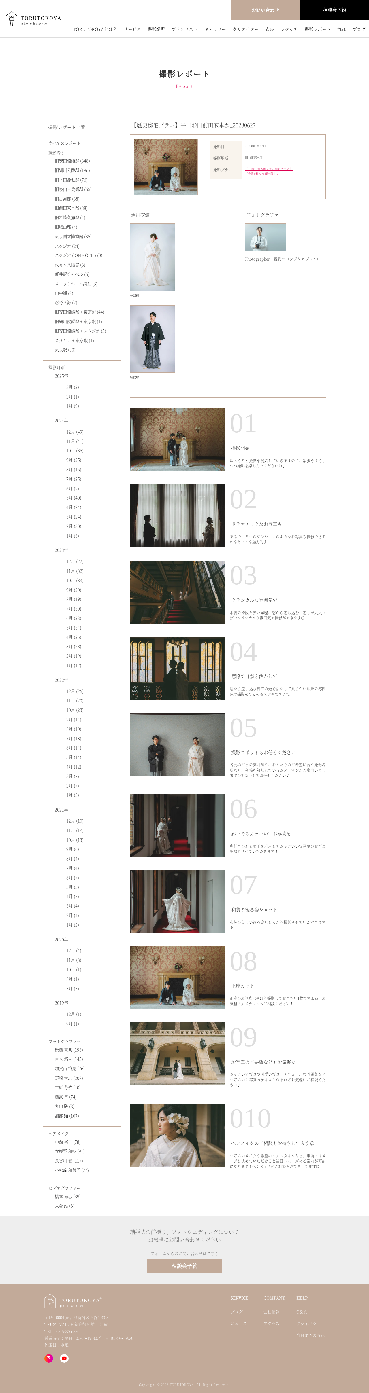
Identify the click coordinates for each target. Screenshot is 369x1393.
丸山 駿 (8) (64, 1106)
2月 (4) (72, 915)
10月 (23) (75, 710)
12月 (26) (75, 691)
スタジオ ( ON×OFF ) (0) (78, 255)
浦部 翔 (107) (67, 1115)
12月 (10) (75, 821)
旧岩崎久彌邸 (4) (70, 217)
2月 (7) (72, 785)
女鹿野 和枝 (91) (70, 1151)
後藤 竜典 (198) (69, 1050)
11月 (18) (75, 830)
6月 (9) (72, 488)
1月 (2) (72, 925)
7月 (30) (73, 608)
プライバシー (308, 1323)
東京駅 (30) (65, 349)
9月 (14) (73, 719)
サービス (132, 29)
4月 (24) (73, 507)
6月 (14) (73, 747)
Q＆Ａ (301, 1311)
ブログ (359, 29)
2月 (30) (73, 526)
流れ (341, 29)
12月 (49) (75, 432)
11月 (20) (75, 700)
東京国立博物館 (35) (73, 236)
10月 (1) (73, 969)
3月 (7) (72, 776)
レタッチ (289, 29)
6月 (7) (72, 877)
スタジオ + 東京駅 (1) (74, 340)
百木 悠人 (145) (69, 1059)
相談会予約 (334, 10)
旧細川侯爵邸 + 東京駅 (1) (78, 321)
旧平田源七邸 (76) (71, 180)
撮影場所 (156, 29)
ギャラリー (215, 29)
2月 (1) (72, 396)
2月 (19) (73, 656)
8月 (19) (73, 599)
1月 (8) (72, 535)
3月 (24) (73, 516)
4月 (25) (73, 637)
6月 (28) (73, 618)
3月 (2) (72, 387)
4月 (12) (73, 766)
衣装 (269, 29)
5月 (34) (73, 627)
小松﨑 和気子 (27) (72, 1170)
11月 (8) (73, 960)
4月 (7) (72, 896)
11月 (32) (75, 571)
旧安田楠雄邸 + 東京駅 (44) (79, 312)
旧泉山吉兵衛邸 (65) (73, 189)
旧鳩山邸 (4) (66, 227)
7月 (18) (73, 738)
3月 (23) (73, 646)
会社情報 (271, 1311)
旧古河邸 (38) (67, 199)
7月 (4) (72, 868)
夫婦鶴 (134, 295)
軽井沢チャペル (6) (72, 274)
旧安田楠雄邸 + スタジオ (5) (80, 331)
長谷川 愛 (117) (69, 1160)
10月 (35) (75, 450)
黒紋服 (134, 377)
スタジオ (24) (67, 246)
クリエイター (246, 29)
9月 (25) (73, 460)
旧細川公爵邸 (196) (72, 170)
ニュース (239, 1323)
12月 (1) (73, 1014)
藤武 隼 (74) (66, 1096)
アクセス (271, 1323)
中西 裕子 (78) (68, 1142)
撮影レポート (318, 29)
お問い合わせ (265, 10)
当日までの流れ (310, 1335)
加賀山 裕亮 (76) (70, 1068)
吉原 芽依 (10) (68, 1087)
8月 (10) (73, 729)
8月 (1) (72, 979)
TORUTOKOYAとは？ (95, 29)
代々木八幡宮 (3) (70, 264)
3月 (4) (72, 906)
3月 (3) (72, 988)
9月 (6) (72, 849)
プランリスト (184, 29)
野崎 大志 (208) (69, 1078)
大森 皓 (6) (64, 1205)
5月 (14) (73, 757)
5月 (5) (72, 887)
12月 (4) (73, 950)
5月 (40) (73, 497)
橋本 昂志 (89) (68, 1196)
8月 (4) (72, 858)
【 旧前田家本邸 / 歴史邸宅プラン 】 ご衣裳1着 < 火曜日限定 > (269, 171)
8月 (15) (73, 469)
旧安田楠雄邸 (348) (72, 161)
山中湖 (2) (64, 293)
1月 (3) (72, 795)
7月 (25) (73, 479)
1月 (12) (73, 665)
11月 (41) (75, 441)
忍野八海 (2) (66, 302)
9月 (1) (72, 1023)
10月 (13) (75, 840)
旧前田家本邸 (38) (71, 208)
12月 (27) (75, 561)
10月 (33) (75, 580)
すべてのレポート (64, 143)
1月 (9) (72, 406)
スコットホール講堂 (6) (76, 284)
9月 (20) (73, 590)
